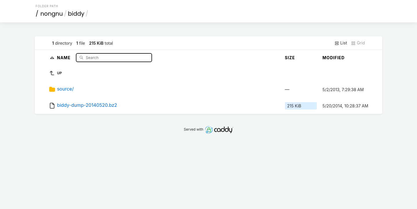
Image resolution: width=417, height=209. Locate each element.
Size (290, 57)
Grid (358, 43)
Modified (334, 57)
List (340, 43)
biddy (76, 14)
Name (64, 57)
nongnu (52, 14)
